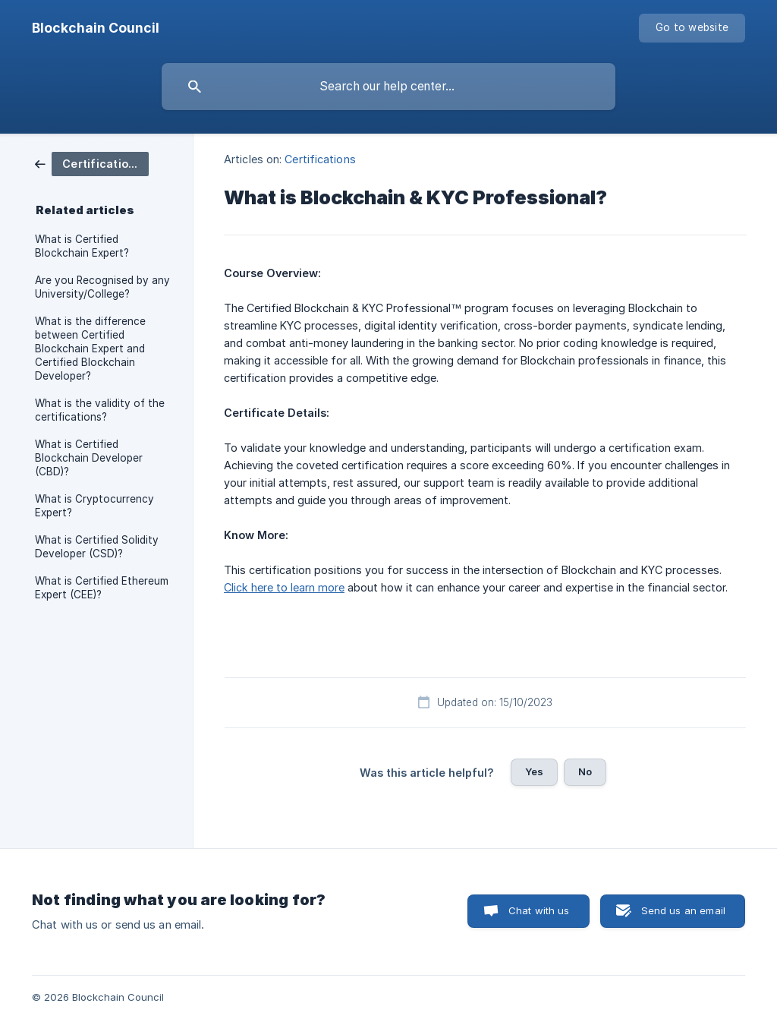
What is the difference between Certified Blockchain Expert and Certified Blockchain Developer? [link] (90, 348)
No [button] (585, 771)
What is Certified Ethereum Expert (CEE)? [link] (101, 588)
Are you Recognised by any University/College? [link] (102, 287)
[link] (92, 163)
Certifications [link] (320, 159)
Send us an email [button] (683, 910)
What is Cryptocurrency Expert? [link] (94, 506)
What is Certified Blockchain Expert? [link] (82, 246)
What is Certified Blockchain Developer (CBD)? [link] (89, 458)
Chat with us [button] (539, 910)
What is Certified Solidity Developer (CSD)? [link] (97, 547)
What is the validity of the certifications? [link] (100, 410)
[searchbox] (388, 86)
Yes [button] (534, 771)
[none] (95, 28)
